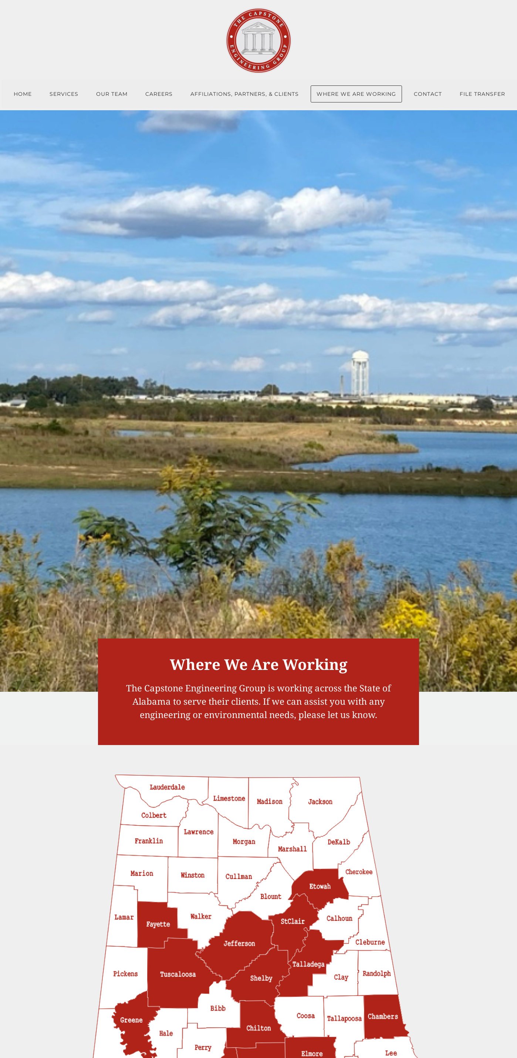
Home (23, 94)
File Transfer (482, 94)
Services (64, 94)
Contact (428, 94)
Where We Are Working (356, 94)
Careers (159, 94)
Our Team (112, 94)
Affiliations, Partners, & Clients (244, 94)
